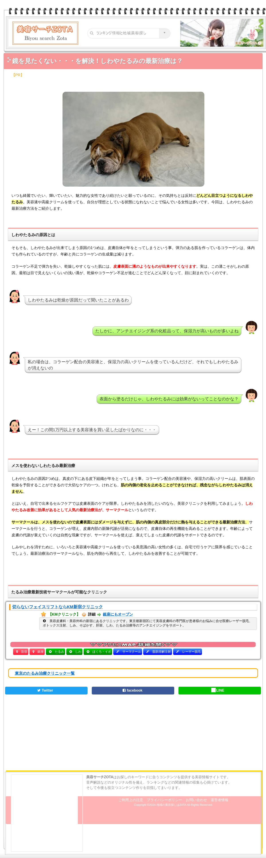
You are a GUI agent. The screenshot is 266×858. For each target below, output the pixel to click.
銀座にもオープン (118, 614)
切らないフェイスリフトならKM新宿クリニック (57, 607)
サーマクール (131, 651)
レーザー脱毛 (191, 651)
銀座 (40, 651)
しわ (78, 651)
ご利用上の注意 (130, 800)
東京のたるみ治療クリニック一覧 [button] (45, 673)
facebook (131, 690)
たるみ (59, 651)
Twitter (44, 690)
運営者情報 (219, 800)
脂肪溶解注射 (161, 651)
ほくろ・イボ (101, 651)
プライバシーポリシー (164, 800)
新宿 (24, 651)
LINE (218, 690)
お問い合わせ (196, 800)
